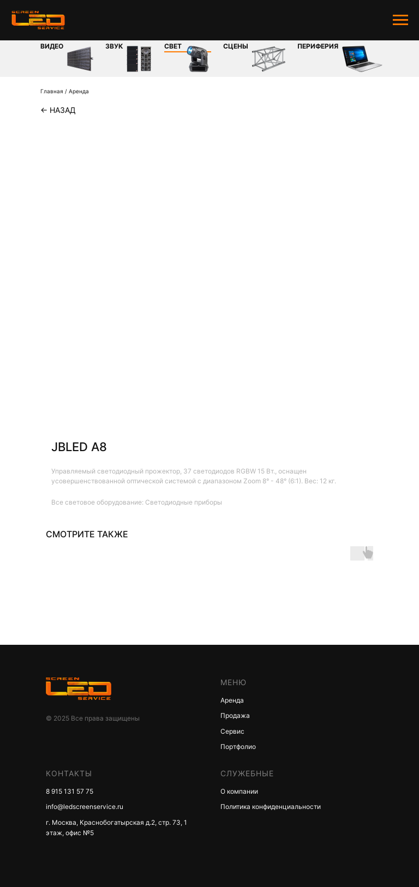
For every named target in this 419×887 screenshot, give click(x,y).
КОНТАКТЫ (69, 773)
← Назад (58, 110)
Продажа (235, 715)
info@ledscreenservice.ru (84, 806)
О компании (239, 791)
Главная (51, 91)
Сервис (232, 731)
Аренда (79, 91)
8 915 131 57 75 (69, 791)
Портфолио (238, 746)
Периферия (317, 46)
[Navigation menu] (400, 20)
